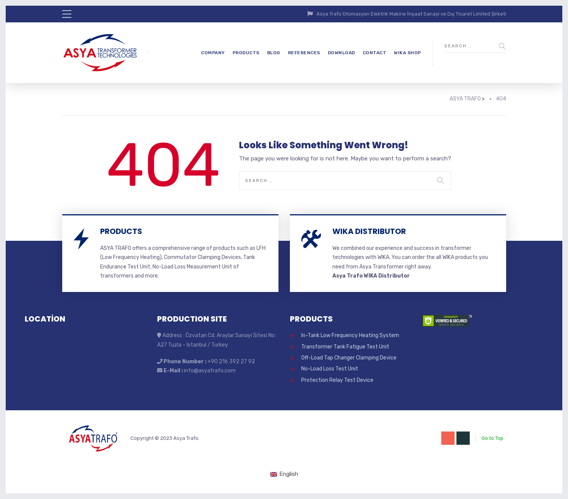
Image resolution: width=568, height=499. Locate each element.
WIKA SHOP (407, 52)
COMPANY (213, 52)
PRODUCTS (246, 52)
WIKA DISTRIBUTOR (369, 231)
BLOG (273, 52)
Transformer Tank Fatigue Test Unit (345, 347)
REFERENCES (304, 52)
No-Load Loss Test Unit (329, 369)
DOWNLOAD (341, 52)
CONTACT (375, 52)
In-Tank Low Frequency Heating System (350, 335)
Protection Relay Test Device (337, 380)
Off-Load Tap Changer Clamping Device (348, 358)
